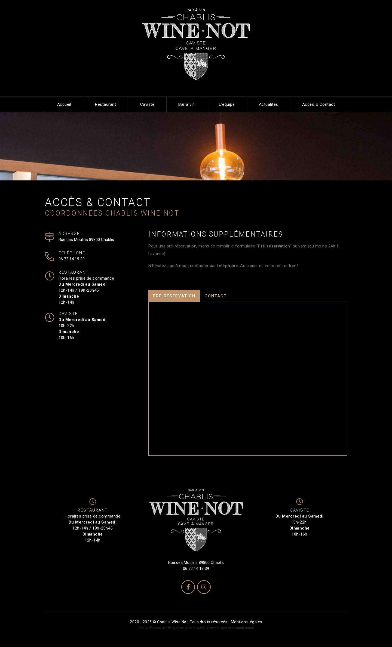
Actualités (268, 104)
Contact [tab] (216, 296)
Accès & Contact (318, 104)
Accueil (64, 104)
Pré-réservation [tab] (174, 296)
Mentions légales (246, 622)
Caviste (147, 104)
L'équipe (227, 104)
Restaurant (105, 104)
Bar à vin (186, 104)
